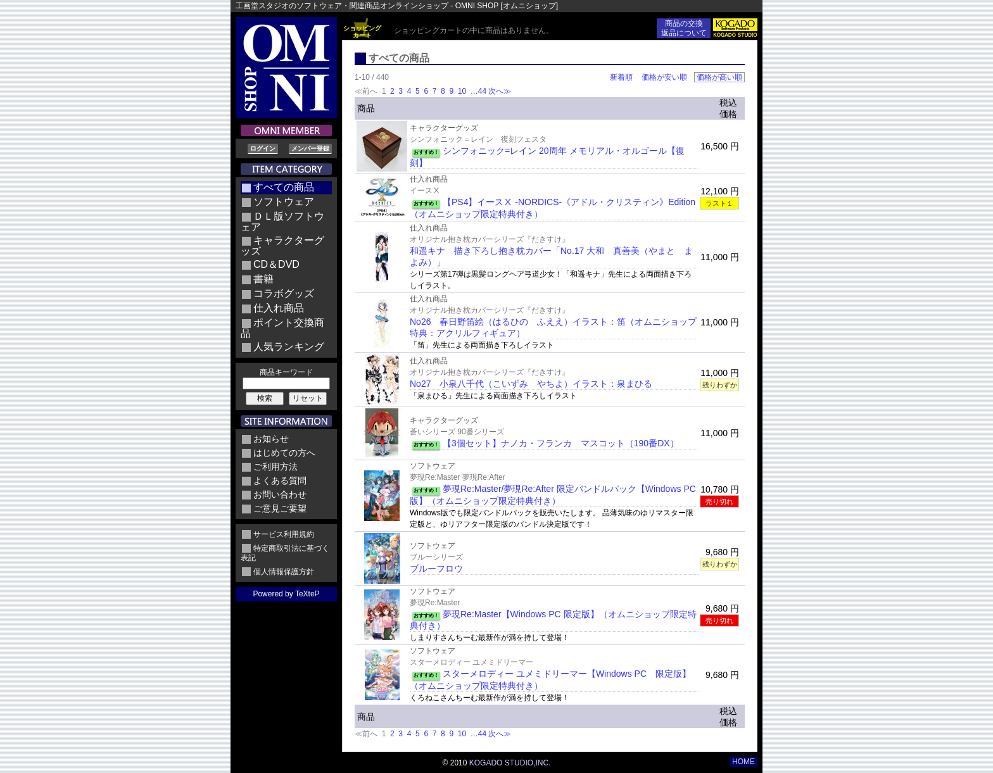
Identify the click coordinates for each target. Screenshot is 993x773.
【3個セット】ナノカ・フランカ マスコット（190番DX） (561, 443)
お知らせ (271, 439)
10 (461, 91)
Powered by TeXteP (286, 593)
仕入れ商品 (278, 308)
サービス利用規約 (283, 534)
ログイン (262, 148)
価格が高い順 (719, 77)
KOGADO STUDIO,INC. (510, 762)
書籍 (263, 278)
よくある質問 (280, 480)
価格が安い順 (664, 77)
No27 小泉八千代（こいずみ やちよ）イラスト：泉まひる (531, 384)
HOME (743, 761)
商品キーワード (286, 372)
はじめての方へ (284, 453)
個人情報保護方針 (283, 571)
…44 (477, 91)
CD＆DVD (276, 264)
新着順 (621, 77)
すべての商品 (283, 187)
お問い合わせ (280, 494)
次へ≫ (499, 91)
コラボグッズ (283, 293)
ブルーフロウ (436, 568)
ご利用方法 (275, 467)
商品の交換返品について (684, 28)
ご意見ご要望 (280, 508)
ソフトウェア (283, 201)
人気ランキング (288, 346)
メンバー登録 (310, 148)
